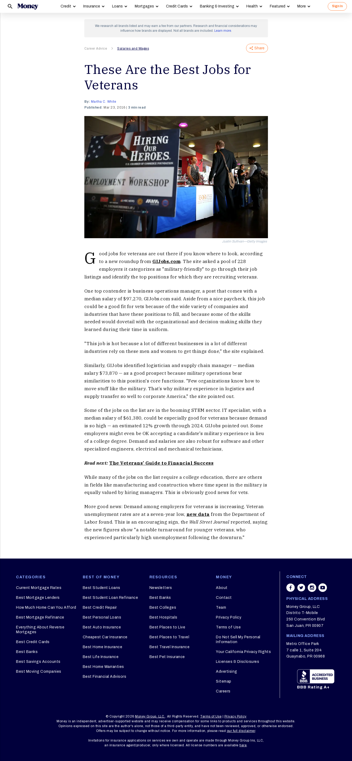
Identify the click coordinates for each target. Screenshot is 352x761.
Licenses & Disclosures (237, 662)
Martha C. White (103, 101)
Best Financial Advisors (104, 677)
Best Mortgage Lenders (38, 598)
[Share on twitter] (301, 587)
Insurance (91, 6)
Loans (117, 6)
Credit (66, 6)
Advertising (226, 672)
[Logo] (28, 6)
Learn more (222, 31)
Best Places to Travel (169, 637)
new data (198, 514)
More (301, 6)
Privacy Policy (228, 617)
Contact (224, 598)
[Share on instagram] (312, 587)
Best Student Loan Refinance (110, 598)
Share (257, 48)
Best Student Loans (101, 588)
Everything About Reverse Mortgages (40, 629)
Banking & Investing (217, 6)
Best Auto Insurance (102, 627)
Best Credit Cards (33, 642)
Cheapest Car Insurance (105, 637)
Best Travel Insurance (169, 647)
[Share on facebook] (290, 587)
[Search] (10, 6)
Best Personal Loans (102, 617)
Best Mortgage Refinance (40, 617)
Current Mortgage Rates (38, 588)
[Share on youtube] (322, 587)
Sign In (337, 6)
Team (221, 607)
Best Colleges (162, 607)
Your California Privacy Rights (243, 652)
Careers (223, 691)
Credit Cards (177, 6)
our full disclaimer (241, 731)
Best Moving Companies (38, 672)
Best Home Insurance (102, 647)
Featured (277, 6)
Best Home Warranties (103, 667)
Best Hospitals (163, 617)
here (243, 745)
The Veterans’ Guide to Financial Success (161, 463)
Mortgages (144, 6)
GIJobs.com (166, 261)
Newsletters (160, 588)
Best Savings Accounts (38, 662)
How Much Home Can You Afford (46, 607)
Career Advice (95, 48)
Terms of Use (228, 627)
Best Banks (27, 652)
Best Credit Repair (100, 607)
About (222, 588)
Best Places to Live (167, 627)
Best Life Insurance (101, 657)
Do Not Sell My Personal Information (238, 639)
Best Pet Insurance (167, 657)
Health (252, 6)
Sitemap (223, 681)
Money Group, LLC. (150, 716)
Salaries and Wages (133, 48)
